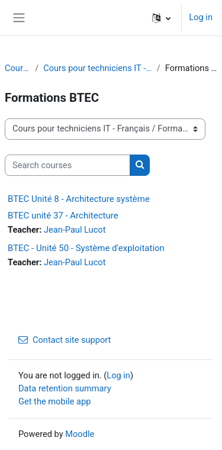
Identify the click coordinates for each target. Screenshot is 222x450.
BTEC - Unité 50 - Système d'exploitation (86, 248)
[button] (161, 18)
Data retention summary (64, 388)
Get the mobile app (54, 401)
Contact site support (64, 340)
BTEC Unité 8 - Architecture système (79, 199)
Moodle (79, 434)
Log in (201, 17)
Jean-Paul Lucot (75, 229)
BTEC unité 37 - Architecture (63, 215)
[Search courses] (67, 165)
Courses (17, 68)
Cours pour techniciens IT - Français (97, 68)
